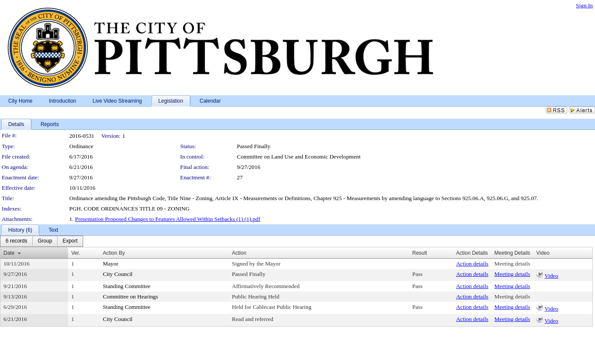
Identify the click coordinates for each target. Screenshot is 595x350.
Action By (114, 253)
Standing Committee (127, 286)
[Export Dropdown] (70, 241)
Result (419, 253)
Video (551, 275)
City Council (118, 274)
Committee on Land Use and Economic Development (299, 156)
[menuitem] (16, 241)
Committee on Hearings (130, 296)
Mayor (111, 263)
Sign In (584, 5)
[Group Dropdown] (44, 241)
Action (239, 253)
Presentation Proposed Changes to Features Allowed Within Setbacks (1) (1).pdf (167, 219)
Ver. (75, 253)
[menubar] (41, 241)
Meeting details (512, 263)
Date (8, 253)
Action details (472, 263)
